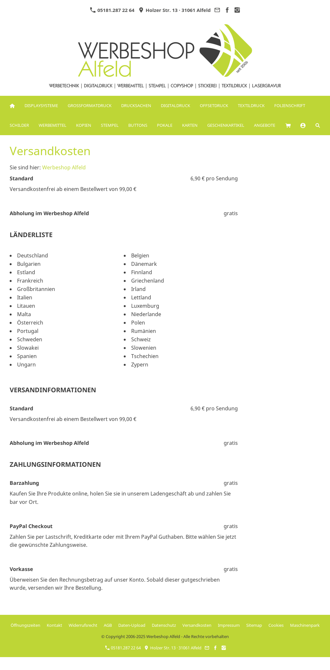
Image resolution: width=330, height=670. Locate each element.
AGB (108, 625)
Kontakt (54, 625)
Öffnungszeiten (25, 625)
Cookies (276, 625)
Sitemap (254, 625)
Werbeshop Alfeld (64, 167)
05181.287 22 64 (112, 10)
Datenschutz (164, 625)
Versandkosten (196, 625)
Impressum (229, 625)
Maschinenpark (305, 625)
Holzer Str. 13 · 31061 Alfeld (174, 10)
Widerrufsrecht (83, 625)
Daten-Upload (131, 625)
